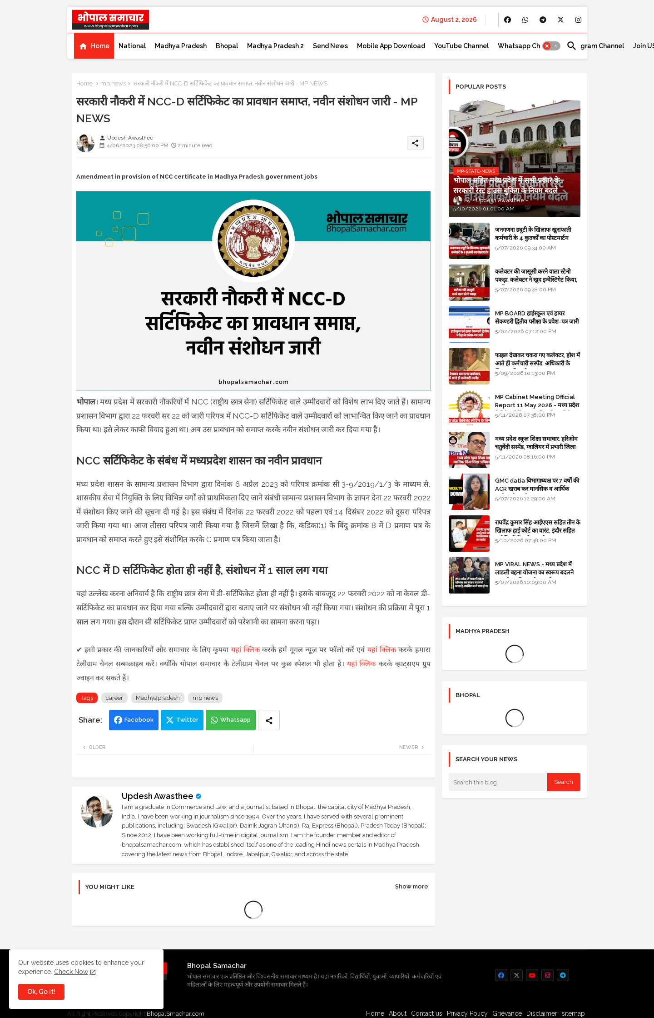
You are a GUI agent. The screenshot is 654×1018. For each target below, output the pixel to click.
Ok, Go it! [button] (41, 991)
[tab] (94, 46)
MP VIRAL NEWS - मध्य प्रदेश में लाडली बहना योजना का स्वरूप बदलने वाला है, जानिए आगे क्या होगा (534, 572)
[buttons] (507, 20)
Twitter (187, 719)
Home (100, 46)
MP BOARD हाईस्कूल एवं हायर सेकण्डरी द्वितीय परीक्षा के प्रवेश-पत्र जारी (537, 317)
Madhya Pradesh (181, 46)
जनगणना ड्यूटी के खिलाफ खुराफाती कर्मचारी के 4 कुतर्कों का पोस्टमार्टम (533, 233)
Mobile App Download (391, 46)
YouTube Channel (461, 46)
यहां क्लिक (245, 649)
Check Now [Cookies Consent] (71, 971)
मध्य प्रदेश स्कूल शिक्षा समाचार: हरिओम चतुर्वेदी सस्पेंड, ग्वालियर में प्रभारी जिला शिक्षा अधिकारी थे (536, 447)
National (132, 46)
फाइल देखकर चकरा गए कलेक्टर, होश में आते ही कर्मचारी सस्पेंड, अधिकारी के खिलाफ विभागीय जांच (537, 363)
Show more (411, 886)
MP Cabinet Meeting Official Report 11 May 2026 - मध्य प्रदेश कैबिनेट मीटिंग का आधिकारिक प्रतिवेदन (537, 405)
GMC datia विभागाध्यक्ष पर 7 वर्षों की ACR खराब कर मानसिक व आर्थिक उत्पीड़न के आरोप (537, 488)
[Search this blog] (498, 782)
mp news (113, 83)
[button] (551, 45)
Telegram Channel (595, 46)
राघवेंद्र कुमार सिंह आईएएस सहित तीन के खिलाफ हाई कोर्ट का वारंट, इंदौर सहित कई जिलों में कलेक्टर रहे (537, 530)
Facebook (139, 719)
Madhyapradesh (158, 697)
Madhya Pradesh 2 (275, 46)
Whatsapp (235, 719)
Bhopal (227, 46)
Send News (330, 46)
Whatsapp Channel (527, 46)
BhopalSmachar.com (175, 1013)
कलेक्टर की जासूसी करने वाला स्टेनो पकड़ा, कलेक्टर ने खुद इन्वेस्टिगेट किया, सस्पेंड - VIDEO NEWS (536, 279)
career (114, 697)
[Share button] (269, 720)
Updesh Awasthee (157, 796)
